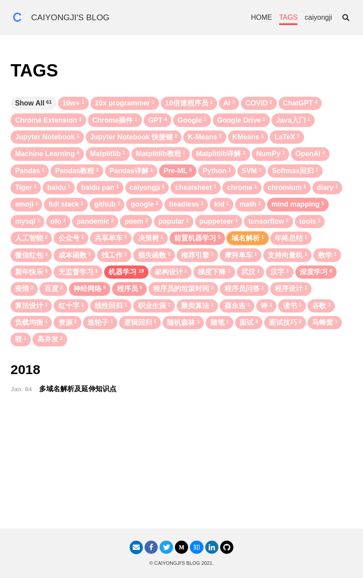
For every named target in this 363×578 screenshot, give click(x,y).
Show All (33, 103)
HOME (261, 17)
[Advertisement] (181, 466)
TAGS (288, 17)
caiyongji (318, 17)
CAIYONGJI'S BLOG (70, 17)
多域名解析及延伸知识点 (77, 389)
